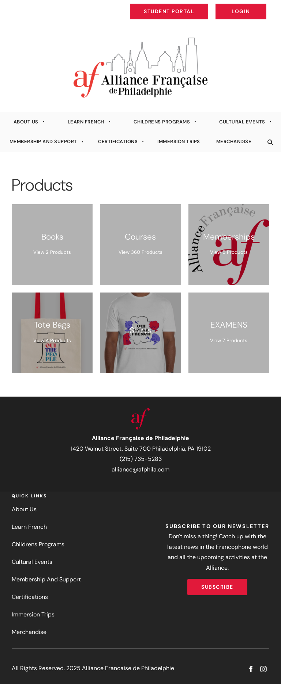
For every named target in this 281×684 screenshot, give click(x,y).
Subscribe (217, 584)
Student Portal (186, 6)
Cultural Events (242, 122)
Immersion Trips (178, 141)
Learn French (86, 122)
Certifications (118, 141)
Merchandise (234, 141)
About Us (26, 122)
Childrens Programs (162, 122)
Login (260, 6)
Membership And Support (43, 141)
